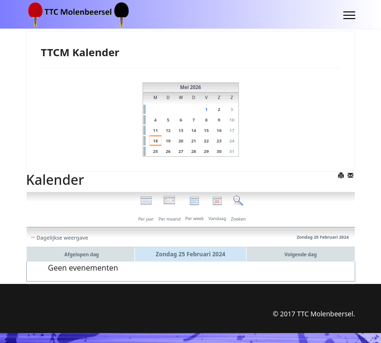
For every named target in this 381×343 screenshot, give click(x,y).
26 (167, 151)
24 (231, 141)
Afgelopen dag (81, 254)
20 (180, 141)
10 (231, 120)
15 (206, 130)
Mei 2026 (190, 87)
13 (180, 130)
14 (193, 130)
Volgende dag (300, 254)
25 (155, 151)
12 (167, 130)
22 (206, 141)
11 (155, 130)
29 (206, 151)
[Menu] (349, 15)
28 (193, 151)
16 (218, 130)
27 (180, 151)
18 (155, 141)
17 (231, 130)
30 (218, 151)
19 (167, 141)
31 (231, 151)
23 (218, 141)
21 (193, 141)
